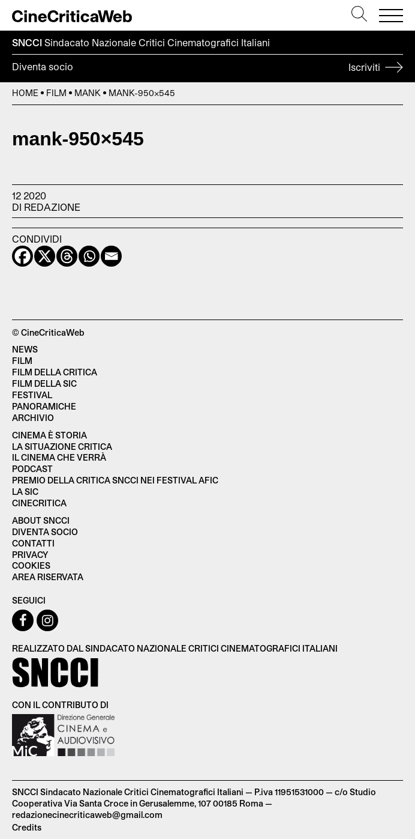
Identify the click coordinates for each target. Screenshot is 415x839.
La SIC (25, 491)
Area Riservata (47, 577)
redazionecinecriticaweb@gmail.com (87, 815)
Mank (87, 93)
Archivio (33, 418)
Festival (32, 395)
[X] (44, 256)
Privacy (30, 555)
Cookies (31, 565)
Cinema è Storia (49, 435)
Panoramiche (44, 406)
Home (25, 93)
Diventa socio (207, 68)
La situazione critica (62, 446)
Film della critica (54, 372)
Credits (26, 827)
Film (56, 93)
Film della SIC (44, 383)
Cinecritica (39, 503)
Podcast (32, 469)
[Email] (111, 256)
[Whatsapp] (89, 256)
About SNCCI (41, 520)
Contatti (33, 543)
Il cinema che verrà (59, 457)
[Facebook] (22, 256)
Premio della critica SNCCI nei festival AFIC (115, 480)
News (25, 349)
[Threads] (66, 256)
